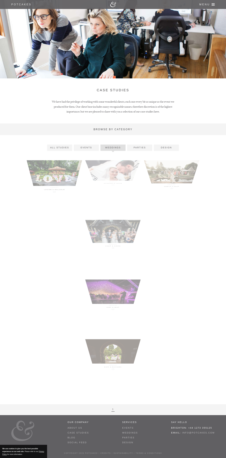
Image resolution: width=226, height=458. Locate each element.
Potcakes (21, 4)
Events (86, 147)
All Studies (59, 147)
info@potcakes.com (198, 432)
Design (166, 147)
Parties (140, 147)
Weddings (113, 147)
